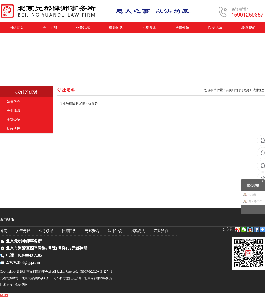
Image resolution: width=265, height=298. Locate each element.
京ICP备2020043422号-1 (96, 271)
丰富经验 (13, 120)
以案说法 (215, 27)
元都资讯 (149, 27)
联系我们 (248, 27)
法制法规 (13, 129)
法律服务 (13, 101)
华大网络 (21, 285)
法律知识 (182, 27)
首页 (229, 90)
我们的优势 (26, 91)
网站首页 (16, 27)
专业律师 (13, 111)
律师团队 (116, 27)
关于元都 (50, 27)
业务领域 (83, 27)
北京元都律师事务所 (35, 278)
